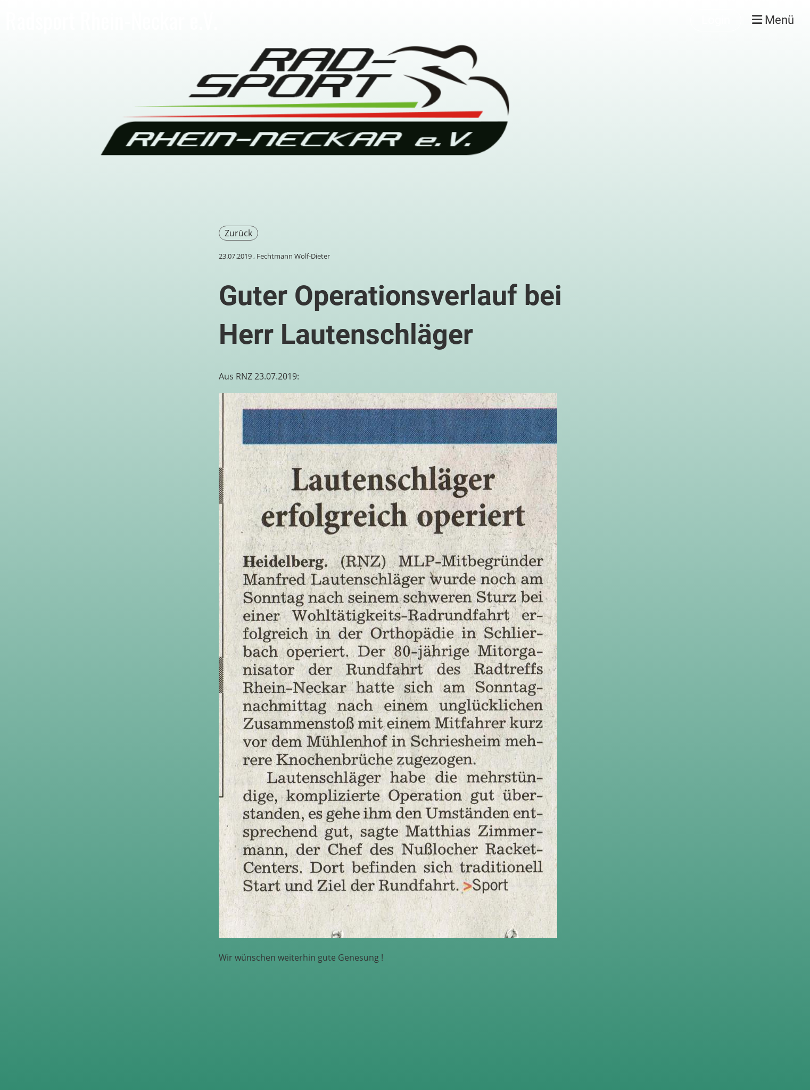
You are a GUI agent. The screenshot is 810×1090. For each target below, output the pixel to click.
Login (715, 20)
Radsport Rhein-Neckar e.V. (111, 20)
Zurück (238, 233)
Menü (773, 20)
